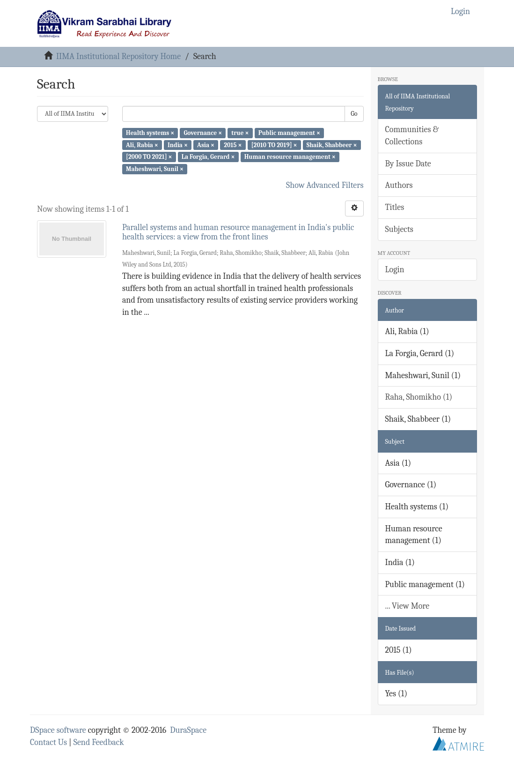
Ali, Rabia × (142, 144)
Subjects (399, 229)
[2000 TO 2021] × (149, 156)
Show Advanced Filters (325, 185)
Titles (394, 207)
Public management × (289, 132)
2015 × (233, 144)
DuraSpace (188, 730)
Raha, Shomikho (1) (419, 397)
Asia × (205, 144)
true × (240, 132)
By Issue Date (408, 164)
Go (354, 114)
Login (394, 270)
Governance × (203, 132)
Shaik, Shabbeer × (332, 144)
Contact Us (48, 742)
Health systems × (150, 132)
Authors (399, 185)
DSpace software (58, 730)
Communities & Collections (412, 136)
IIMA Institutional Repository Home (118, 56)
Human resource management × (290, 156)
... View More (407, 606)
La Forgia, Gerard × (208, 156)
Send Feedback (98, 742)
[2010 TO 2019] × (274, 144)
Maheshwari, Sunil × (155, 168)
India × (178, 144)
